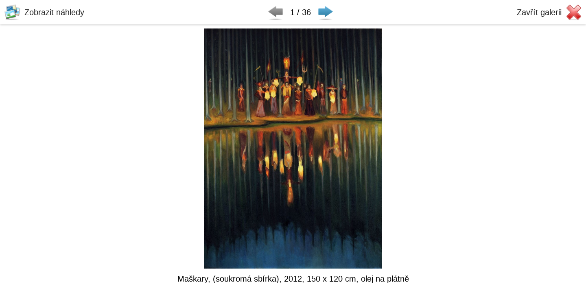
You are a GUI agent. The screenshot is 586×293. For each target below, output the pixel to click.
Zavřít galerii (539, 12)
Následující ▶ (325, 12)
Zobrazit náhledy (54, 12)
